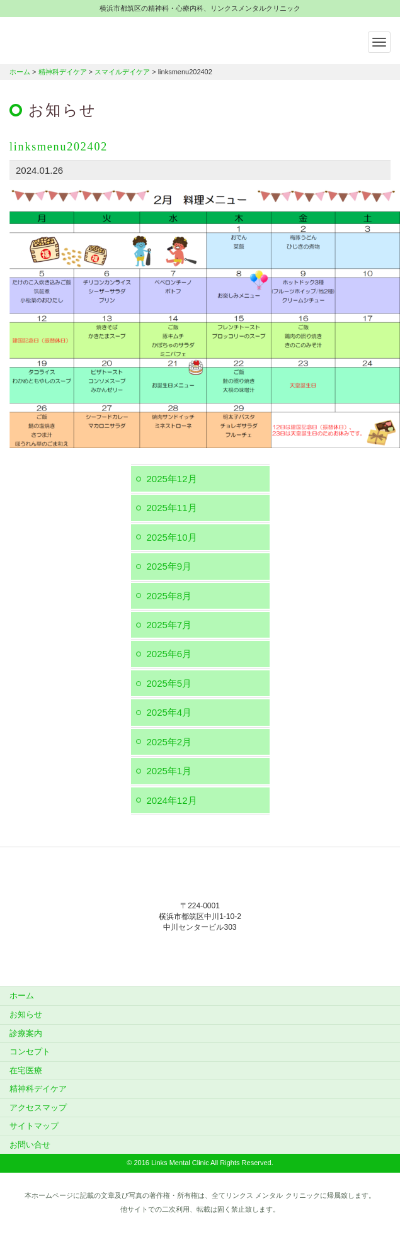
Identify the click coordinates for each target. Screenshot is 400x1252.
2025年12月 (172, 478)
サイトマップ (34, 1126)
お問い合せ (29, 1144)
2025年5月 (169, 683)
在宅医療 (25, 1070)
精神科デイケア (62, 72)
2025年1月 (169, 770)
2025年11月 (172, 507)
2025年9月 (169, 566)
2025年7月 (169, 624)
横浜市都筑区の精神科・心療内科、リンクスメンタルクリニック (88, 39)
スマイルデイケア (122, 72)
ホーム (19, 72)
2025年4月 (169, 712)
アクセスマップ (38, 1107)
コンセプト (29, 1051)
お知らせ (25, 1014)
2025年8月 (169, 595)
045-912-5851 (200, 953)
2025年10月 (172, 537)
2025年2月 (169, 741)
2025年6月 (169, 653)
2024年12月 (172, 800)
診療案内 (25, 1033)
